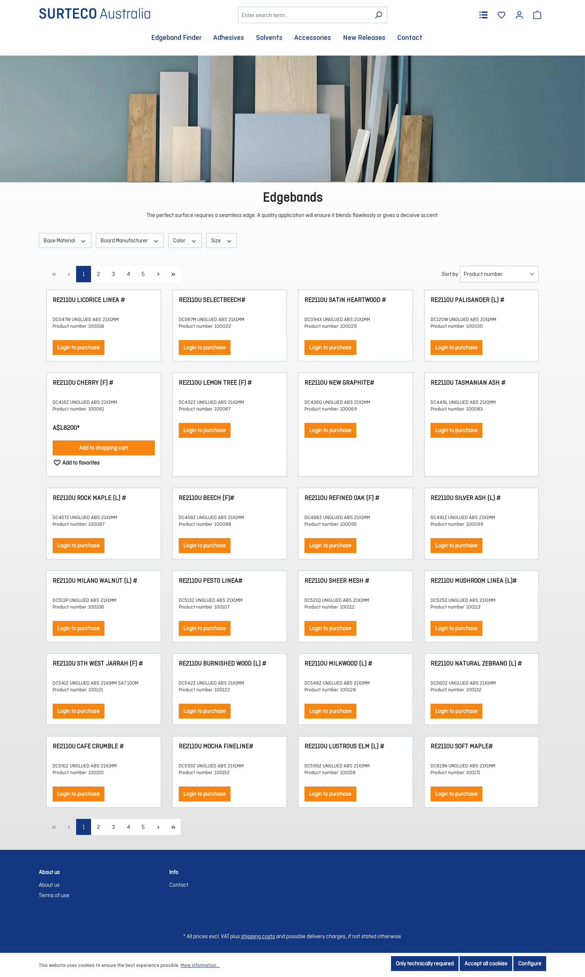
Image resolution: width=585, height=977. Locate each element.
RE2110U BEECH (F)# (206, 498)
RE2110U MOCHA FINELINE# (216, 746)
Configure (529, 963)
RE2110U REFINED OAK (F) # (341, 498)
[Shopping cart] (537, 14)
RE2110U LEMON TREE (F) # (215, 382)
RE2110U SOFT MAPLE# (462, 746)
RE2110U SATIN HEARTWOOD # (345, 300)
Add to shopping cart (103, 447)
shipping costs (258, 936)
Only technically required (425, 963)
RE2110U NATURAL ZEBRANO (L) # (476, 663)
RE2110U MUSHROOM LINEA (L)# (474, 580)
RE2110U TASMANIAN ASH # (468, 382)
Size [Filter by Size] (221, 240)
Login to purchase (78, 347)
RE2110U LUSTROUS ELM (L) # (344, 746)
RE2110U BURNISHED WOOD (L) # (222, 663)
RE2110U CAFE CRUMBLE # (88, 746)
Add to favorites (76, 461)
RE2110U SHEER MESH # (336, 580)
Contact (178, 885)
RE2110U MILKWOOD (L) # (338, 663)
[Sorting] (499, 274)
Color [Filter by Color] (185, 240)
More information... (200, 965)
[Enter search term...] (304, 15)
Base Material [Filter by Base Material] (65, 240)
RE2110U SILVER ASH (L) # (466, 498)
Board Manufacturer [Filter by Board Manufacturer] (130, 240)
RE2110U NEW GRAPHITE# (339, 382)
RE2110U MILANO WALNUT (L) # (95, 580)
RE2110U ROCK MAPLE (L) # (89, 498)
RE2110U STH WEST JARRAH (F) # (98, 663)
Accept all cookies (485, 963)
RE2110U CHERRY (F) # (83, 382)
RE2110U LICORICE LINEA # (89, 300)
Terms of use (54, 895)
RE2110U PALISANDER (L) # (467, 300)
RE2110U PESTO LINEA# (211, 580)
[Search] (378, 15)
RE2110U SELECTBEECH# (212, 300)
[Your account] (519, 14)
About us (49, 885)
